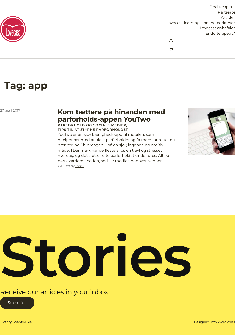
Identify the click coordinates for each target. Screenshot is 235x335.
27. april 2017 (10, 110)
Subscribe (17, 302)
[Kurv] (171, 49)
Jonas (79, 166)
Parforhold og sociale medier (92, 125)
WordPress (226, 322)
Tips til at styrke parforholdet (93, 130)
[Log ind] (201, 40)
